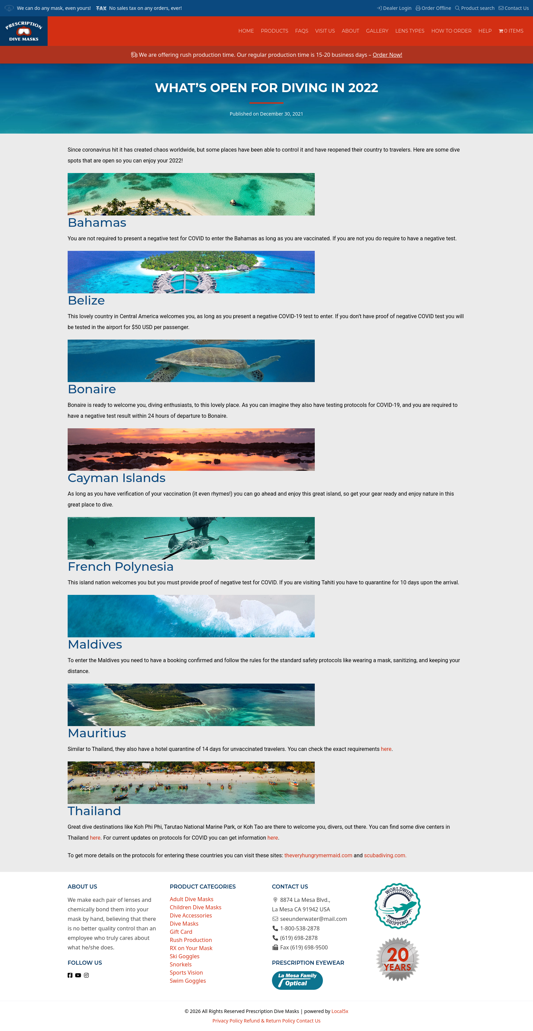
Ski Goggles (185, 956)
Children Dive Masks (196, 907)
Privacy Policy (227, 1020)
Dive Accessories (191, 915)
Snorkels (181, 964)
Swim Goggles (188, 980)
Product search (475, 8)
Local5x (339, 1011)
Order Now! (387, 54)
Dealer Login (394, 8)
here (386, 749)
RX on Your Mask (191, 948)
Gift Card (181, 931)
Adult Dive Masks (192, 899)
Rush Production (191, 940)
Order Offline (433, 8)
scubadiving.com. (385, 855)
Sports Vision (186, 972)
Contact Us (514, 8)
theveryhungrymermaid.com (319, 855)
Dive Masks (184, 923)
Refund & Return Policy (269, 1020)
